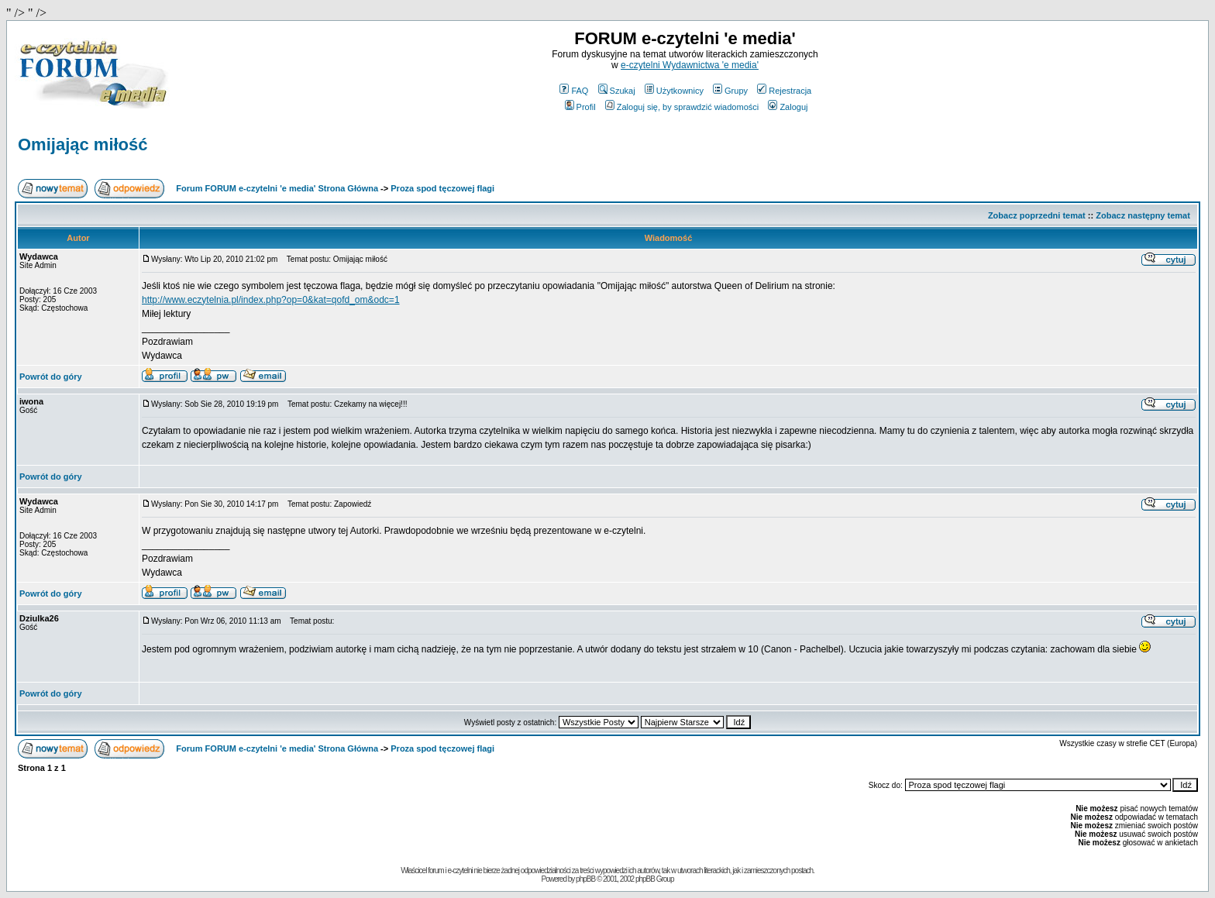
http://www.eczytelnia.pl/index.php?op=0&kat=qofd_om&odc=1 (271, 299)
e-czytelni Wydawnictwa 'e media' (690, 65)
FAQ (573, 90)
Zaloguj (787, 107)
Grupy (730, 90)
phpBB (585, 879)
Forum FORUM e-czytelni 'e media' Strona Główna (277, 188)
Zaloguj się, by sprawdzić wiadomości (682, 107)
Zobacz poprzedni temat (1037, 215)
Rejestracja (784, 90)
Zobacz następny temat (1143, 215)
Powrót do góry (50, 376)
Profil (580, 107)
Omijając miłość (83, 144)
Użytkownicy (674, 90)
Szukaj (616, 90)
